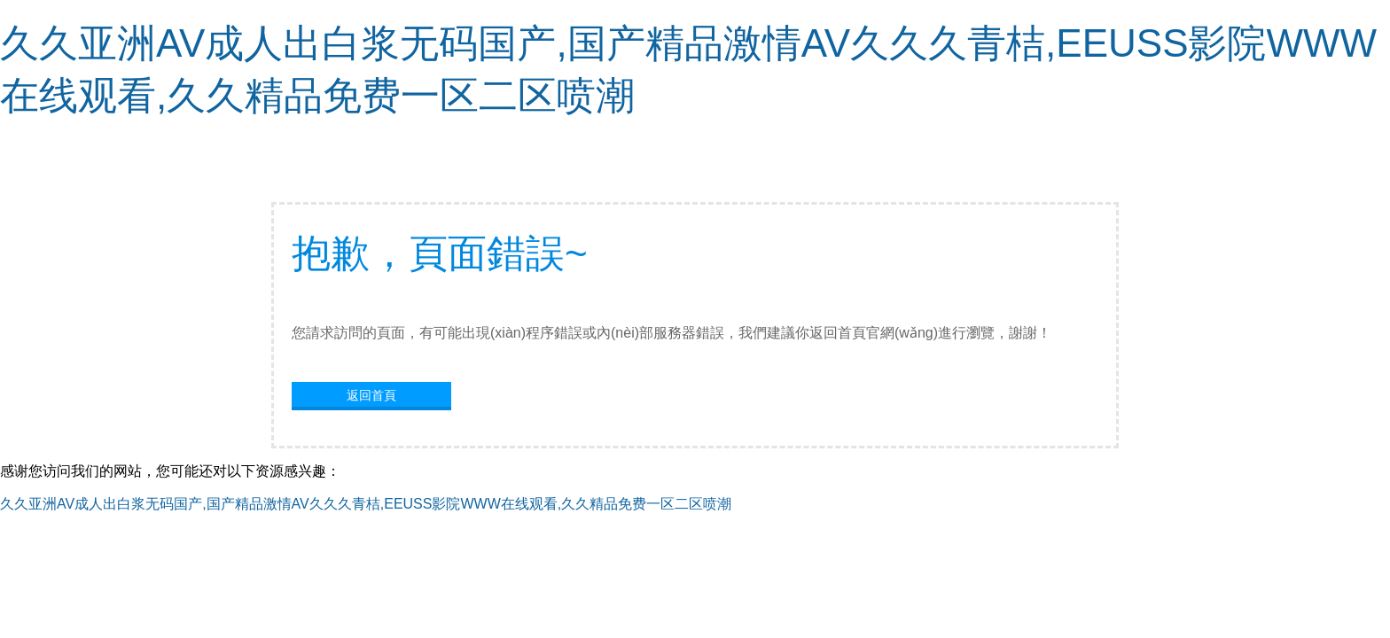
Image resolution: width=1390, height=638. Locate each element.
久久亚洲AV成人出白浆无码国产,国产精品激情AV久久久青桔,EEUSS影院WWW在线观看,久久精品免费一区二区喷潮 (365, 503)
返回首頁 (371, 395)
